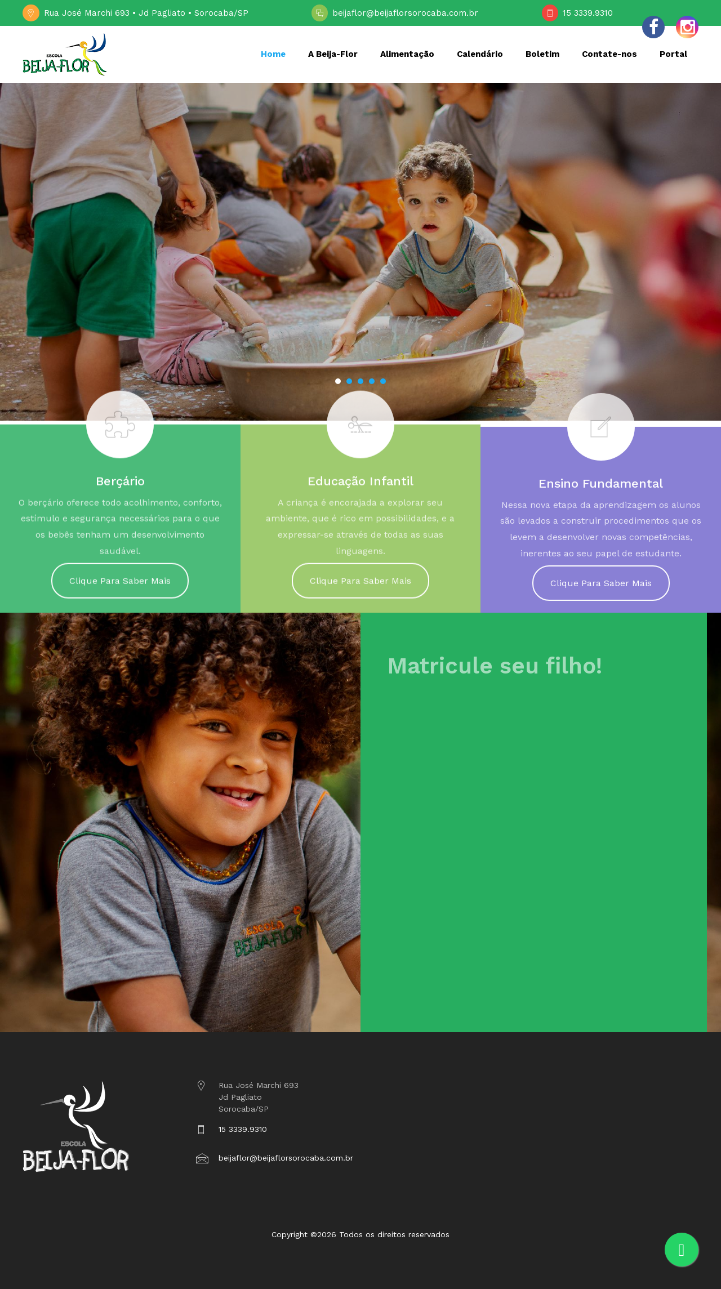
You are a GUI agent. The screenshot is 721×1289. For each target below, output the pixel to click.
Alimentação (407, 54)
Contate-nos (609, 54)
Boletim (542, 54)
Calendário (480, 54)
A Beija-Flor (333, 54)
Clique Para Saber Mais (120, 589)
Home (273, 54)
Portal (673, 54)
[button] (338, 381)
